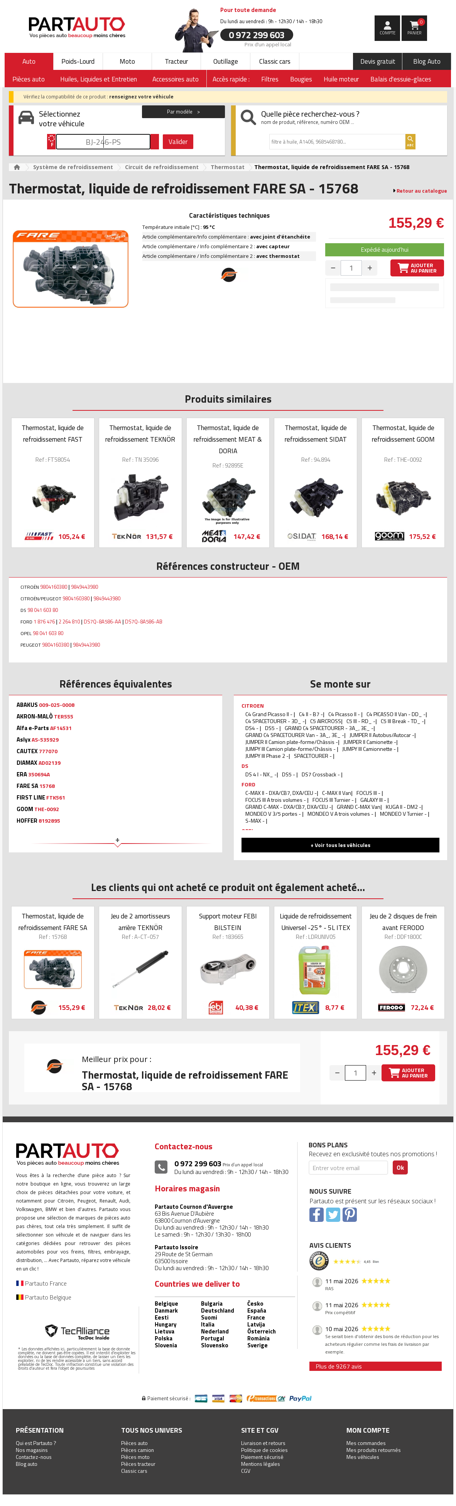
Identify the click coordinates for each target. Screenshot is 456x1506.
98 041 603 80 (42, 610)
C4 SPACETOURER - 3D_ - (275, 721)
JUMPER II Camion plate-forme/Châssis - (291, 742)
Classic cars (274, 61)
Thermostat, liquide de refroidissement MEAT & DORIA (228, 439)
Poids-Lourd (78, 61)
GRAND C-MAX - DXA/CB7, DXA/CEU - (288, 807)
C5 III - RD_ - (360, 721)
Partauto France (41, 1283)
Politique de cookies (264, 1450)
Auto (28, 61)
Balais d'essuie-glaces (400, 79)
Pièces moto (135, 1457)
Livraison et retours (263, 1443)
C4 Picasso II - (344, 714)
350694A (39, 774)
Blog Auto (427, 61)
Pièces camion (137, 1450)
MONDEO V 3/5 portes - (273, 814)
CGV (245, 1471)
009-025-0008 (56, 704)
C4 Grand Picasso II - (269, 714)
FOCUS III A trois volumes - (276, 800)
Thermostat (228, 167)
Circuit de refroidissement (162, 167)
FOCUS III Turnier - (333, 800)
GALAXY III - (373, 800)
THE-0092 (46, 809)
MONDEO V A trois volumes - (341, 814)
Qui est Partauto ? (36, 1443)
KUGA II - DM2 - (403, 807)
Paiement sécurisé (262, 1457)
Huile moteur (341, 79)
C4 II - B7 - (311, 714)
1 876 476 (44, 621)
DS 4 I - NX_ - (261, 774)
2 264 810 (69, 621)
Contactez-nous (34, 1457)
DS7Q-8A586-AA (102, 621)
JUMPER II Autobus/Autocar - (382, 735)
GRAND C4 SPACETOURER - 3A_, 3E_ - (329, 728)
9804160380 (53, 587)
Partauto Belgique (43, 1297)
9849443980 (84, 587)
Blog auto (26, 1464)
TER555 (63, 716)
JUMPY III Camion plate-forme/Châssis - (291, 749)
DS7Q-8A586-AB (143, 621)
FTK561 (55, 797)
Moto (127, 61)
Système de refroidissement (73, 167)
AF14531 (61, 728)
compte (387, 33)
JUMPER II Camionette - (369, 742)
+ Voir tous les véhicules (340, 845)
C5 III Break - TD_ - (402, 721)
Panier (416, 27)
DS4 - (252, 728)
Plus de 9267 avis (339, 1366)
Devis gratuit (377, 61)
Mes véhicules (362, 1457)
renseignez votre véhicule (141, 96)
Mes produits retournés (373, 1450)
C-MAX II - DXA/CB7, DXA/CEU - (281, 793)
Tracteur (176, 61)
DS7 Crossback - (321, 774)
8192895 (49, 820)
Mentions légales (260, 1464)
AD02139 (50, 762)
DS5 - (272, 728)
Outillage (225, 61)
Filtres (270, 79)
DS (245, 766)
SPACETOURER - (313, 756)
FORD (248, 784)
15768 (47, 786)
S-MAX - (255, 821)
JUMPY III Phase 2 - (267, 756)
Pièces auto (134, 1443)
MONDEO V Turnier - (404, 814)
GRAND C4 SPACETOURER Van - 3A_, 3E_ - (294, 735)
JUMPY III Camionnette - (369, 749)
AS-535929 (45, 739)
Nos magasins (32, 1450)
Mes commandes (366, 1443)
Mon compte (368, 1430)
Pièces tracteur (138, 1464)
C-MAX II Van (336, 793)
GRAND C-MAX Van (358, 807)
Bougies (301, 79)
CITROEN (253, 705)
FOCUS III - (369, 793)
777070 (48, 751)
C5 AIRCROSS (325, 721)
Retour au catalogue (422, 190)
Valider (178, 142)
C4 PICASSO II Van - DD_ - (396, 714)
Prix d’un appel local (268, 44)
